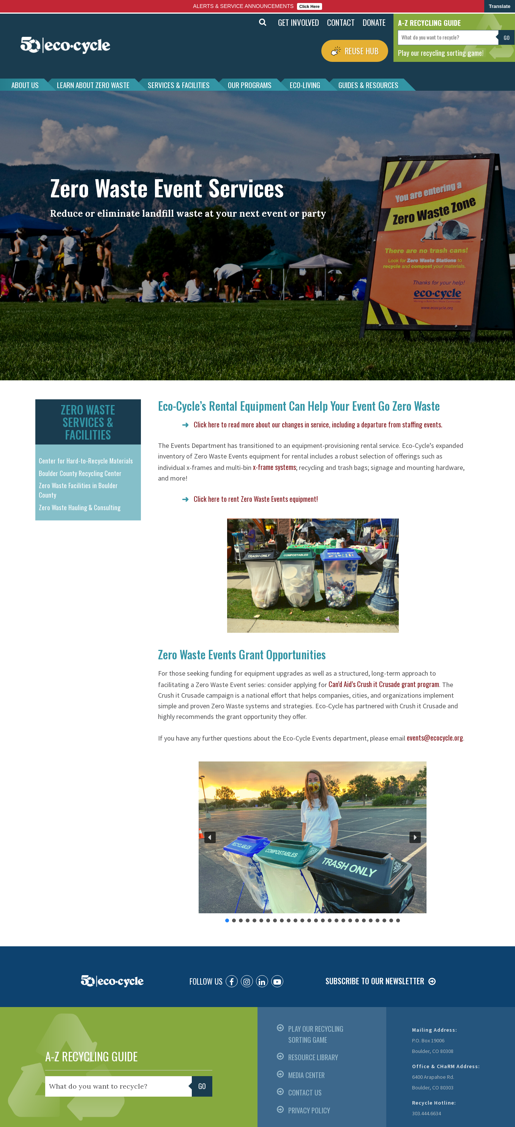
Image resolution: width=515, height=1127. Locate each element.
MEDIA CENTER (306, 1075)
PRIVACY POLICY (309, 1110)
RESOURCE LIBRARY (313, 1057)
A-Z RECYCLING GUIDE (91, 1056)
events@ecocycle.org (435, 737)
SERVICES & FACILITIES (179, 84)
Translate (499, 6)
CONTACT (341, 22)
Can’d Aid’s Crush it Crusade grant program (384, 684)
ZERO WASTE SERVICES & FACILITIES (88, 422)
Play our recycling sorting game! (440, 52)
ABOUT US (25, 84)
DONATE (374, 22)
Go (507, 37)
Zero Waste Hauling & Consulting (79, 507)
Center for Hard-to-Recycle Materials (86, 460)
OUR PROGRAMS (250, 84)
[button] (210, 837)
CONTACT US (305, 1092)
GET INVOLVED (298, 22)
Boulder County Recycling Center (80, 473)
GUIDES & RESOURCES (368, 84)
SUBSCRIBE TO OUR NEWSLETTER (374, 981)
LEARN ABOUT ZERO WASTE (93, 84)
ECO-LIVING (305, 84)
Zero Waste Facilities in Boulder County (78, 490)
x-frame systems (274, 467)
